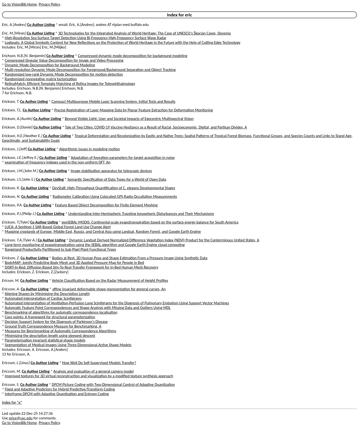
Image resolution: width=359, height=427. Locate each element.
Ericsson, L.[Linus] (16, 362)
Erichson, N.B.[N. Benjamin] (23, 55)
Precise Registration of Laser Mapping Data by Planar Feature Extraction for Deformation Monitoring (133, 110)
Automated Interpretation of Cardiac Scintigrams (43, 298)
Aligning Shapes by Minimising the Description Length (47, 293)
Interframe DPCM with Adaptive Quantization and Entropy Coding (57, 393)
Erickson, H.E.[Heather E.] (22, 135)
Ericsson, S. (10, 384)
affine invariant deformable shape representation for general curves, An (109, 289)
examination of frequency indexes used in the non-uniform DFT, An (58, 162)
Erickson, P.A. (12, 205)
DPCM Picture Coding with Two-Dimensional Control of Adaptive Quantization (113, 384)
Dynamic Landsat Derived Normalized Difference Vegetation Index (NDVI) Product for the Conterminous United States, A (164, 240)
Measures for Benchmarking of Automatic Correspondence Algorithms (60, 331)
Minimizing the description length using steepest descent (50, 335)
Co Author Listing (41, 24)
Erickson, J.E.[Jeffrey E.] (20, 157)
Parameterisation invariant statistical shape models (45, 340)
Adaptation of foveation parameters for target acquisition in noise (123, 157)
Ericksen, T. (10, 101)
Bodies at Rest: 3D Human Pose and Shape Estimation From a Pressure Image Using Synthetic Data (129, 258)
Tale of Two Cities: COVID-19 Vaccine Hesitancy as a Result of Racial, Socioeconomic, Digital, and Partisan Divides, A (156, 127)
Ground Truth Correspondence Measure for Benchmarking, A (53, 326)
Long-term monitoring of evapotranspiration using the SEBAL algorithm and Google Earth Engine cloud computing (95, 244)
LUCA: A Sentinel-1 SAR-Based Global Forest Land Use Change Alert (58, 227)
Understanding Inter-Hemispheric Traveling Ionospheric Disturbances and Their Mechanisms (141, 213)
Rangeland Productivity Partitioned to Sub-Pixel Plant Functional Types (60, 249)
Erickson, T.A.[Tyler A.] (19, 240)
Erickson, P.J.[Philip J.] (19, 213)
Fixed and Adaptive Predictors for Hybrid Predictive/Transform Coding (60, 389)
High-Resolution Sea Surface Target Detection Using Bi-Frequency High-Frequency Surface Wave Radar (85, 38)
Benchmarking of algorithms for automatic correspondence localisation (61, 312)
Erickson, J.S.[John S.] (18, 179)
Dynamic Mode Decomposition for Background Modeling (50, 65)
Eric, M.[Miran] (14, 33)
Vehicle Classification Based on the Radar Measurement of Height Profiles (110, 280)
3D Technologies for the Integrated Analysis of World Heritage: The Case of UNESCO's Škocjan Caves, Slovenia (144, 33)
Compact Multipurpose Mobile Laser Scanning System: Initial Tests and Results (113, 101)
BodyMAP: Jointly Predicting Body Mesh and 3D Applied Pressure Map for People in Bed (74, 262)
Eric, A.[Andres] (14, 24)
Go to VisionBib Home (19, 4)
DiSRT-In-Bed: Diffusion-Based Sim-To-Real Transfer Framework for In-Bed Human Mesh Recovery (81, 267)
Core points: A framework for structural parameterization (50, 317)
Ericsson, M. (11, 371)
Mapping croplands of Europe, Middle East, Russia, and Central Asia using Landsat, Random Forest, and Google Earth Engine (103, 231)
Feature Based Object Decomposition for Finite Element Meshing (106, 205)
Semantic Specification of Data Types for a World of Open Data (116, 179)
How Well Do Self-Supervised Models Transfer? (99, 362)
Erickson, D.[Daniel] (17, 127)
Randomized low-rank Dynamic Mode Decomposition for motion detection (64, 74)
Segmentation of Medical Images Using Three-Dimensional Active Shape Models (68, 345)
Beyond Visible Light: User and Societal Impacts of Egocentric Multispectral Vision (129, 118)
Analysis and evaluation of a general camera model (93, 371)
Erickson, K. (11, 188)
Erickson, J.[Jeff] (14, 149)
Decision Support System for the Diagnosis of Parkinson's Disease (56, 321)
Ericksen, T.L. (12, 110)
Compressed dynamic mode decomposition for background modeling (132, 55)
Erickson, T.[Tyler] (15, 222)
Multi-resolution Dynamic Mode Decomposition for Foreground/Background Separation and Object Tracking (90, 69)
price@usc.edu (21, 418)
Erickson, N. (11, 196)
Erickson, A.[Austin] (17, 118)
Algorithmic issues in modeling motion (89, 149)
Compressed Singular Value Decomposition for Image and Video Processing (64, 60)
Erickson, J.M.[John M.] (20, 170)
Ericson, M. (10, 280)
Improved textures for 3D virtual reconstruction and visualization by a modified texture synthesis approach (89, 376)
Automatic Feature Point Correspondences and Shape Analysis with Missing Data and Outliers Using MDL (88, 307)
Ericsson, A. (11, 289)
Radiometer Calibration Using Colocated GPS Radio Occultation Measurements (115, 196)
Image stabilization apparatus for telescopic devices (111, 170)
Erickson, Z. (11, 258)
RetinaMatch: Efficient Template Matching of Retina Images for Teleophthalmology (70, 83)
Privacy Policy (49, 4)
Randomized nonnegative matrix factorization (41, 79)
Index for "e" (12, 402)
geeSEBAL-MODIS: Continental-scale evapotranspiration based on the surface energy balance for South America (150, 222)
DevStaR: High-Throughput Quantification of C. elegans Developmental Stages (113, 188)
